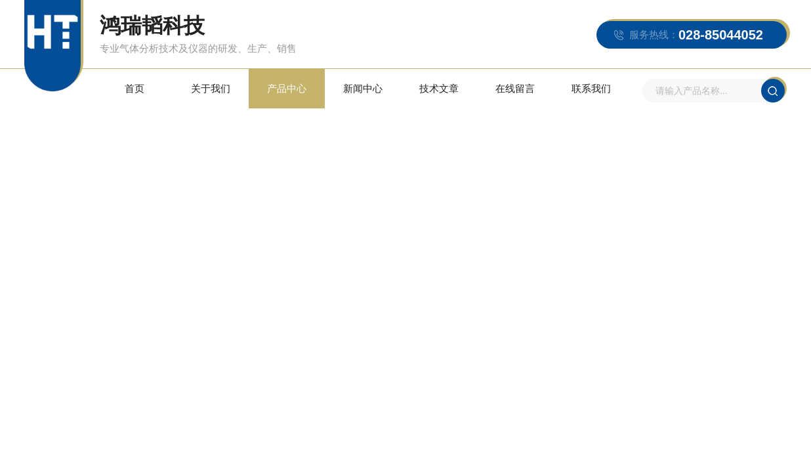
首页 (134, 88)
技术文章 (439, 88)
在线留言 (515, 88)
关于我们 (210, 88)
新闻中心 (363, 88)
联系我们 (591, 88)
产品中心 (286, 88)
